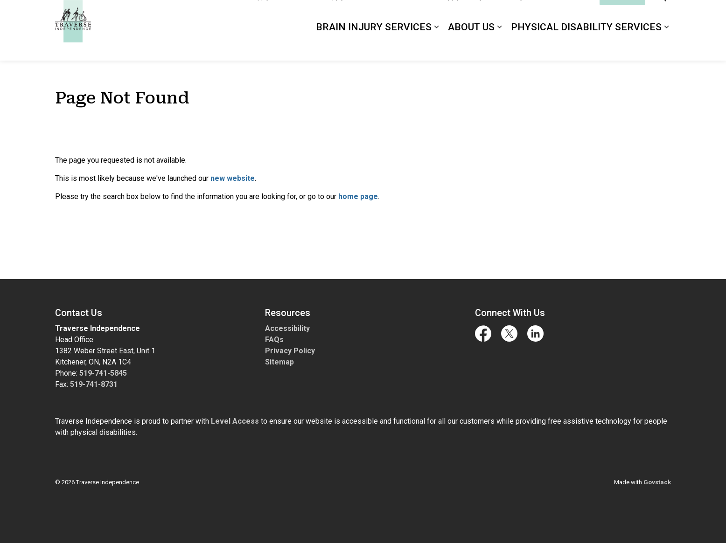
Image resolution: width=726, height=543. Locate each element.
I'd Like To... (622, 15)
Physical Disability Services (586, 45)
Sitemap (279, 361)
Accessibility (287, 328)
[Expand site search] (661, 15)
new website (232, 178)
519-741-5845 (103, 373)
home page (358, 196)
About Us (471, 45)
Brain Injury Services (374, 45)
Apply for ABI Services (285, 15)
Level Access (235, 421)
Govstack (657, 482)
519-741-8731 (94, 384)
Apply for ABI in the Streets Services (381, 15)
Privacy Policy (290, 350)
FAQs (274, 339)
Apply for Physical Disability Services (496, 15)
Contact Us (575, 15)
